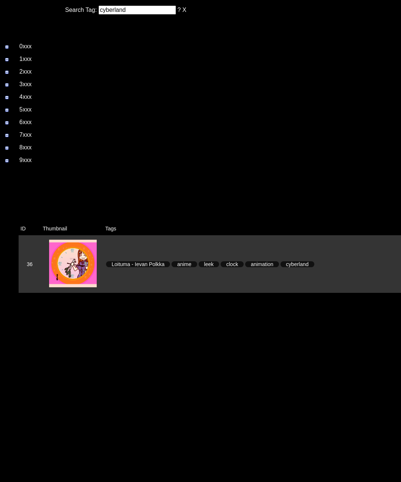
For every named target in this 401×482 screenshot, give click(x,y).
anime (184, 264)
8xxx (25, 147)
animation (262, 264)
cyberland (297, 264)
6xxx (25, 122)
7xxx (25, 135)
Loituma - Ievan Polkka (138, 264)
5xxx (25, 109)
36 (30, 264)
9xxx (25, 160)
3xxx (25, 84)
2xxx (25, 71)
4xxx (25, 97)
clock (232, 264)
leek (209, 264)
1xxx (25, 59)
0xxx (25, 46)
